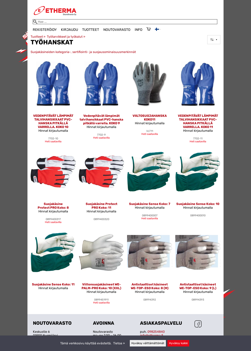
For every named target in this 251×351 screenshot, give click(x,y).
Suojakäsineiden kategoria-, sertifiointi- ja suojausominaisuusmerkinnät (83, 52)
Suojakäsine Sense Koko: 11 (53, 284)
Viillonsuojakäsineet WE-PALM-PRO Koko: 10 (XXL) (101, 286)
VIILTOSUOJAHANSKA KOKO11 (150, 117)
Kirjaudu (69, 30)
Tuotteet (90, 30)
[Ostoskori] (148, 29)
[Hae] (125, 21)
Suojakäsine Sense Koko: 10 (197, 204)
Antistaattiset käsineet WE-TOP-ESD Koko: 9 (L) (197, 286)
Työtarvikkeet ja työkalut (66, 36)
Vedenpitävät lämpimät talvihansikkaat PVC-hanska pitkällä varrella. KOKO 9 (101, 119)
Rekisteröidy (45, 30)
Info (138, 30)
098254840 (156, 332)
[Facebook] (198, 324)
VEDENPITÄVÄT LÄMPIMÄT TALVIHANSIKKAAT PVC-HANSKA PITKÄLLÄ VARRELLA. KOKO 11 (198, 121)
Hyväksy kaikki (178, 343)
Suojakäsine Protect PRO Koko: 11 (101, 205)
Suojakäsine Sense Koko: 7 (149, 204)
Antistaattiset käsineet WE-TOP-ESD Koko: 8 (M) (149, 286)
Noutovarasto (116, 30)
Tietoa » (119, 343)
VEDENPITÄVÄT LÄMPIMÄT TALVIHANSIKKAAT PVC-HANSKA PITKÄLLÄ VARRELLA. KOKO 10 (53, 121)
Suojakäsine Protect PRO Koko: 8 (53, 205)
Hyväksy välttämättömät (147, 343)
